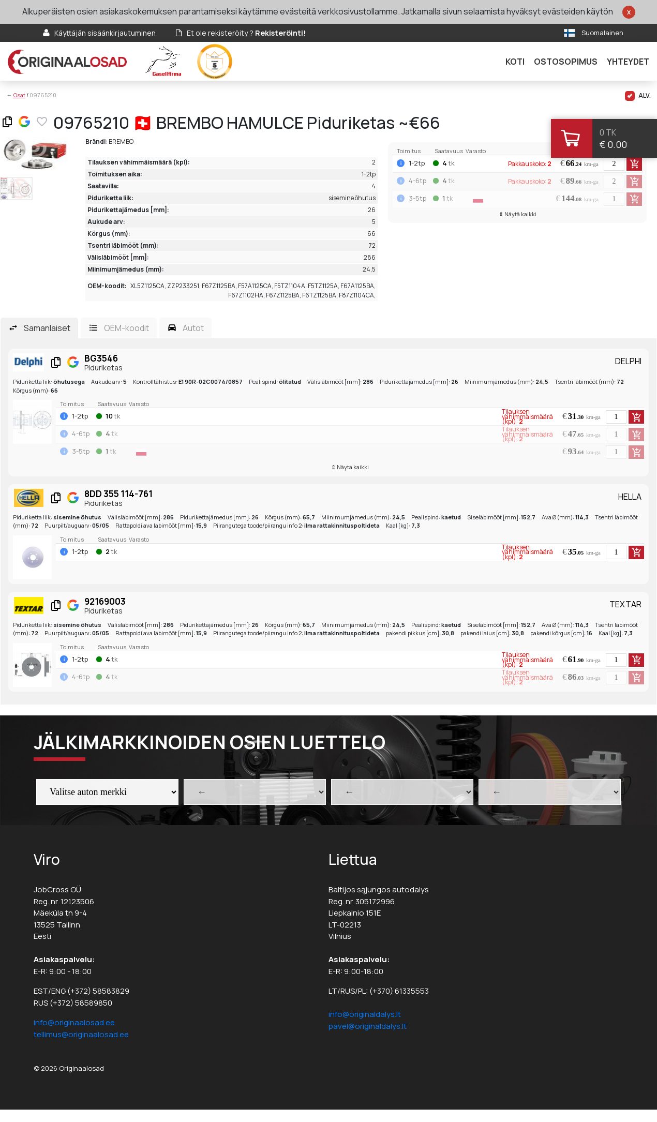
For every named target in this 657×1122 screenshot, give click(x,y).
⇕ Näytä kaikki (517, 214)
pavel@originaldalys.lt (367, 1026)
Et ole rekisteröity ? (246, 33)
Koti (515, 61)
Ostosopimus (566, 61)
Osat (19, 95)
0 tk (608, 132)
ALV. (638, 96)
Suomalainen (602, 32)
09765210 (42, 95)
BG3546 (101, 358)
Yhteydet (628, 61)
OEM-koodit (126, 328)
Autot (193, 328)
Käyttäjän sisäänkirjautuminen (105, 33)
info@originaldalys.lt (364, 1014)
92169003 (105, 601)
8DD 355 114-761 (118, 494)
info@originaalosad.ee (74, 1022)
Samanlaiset (47, 328)
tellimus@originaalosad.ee (81, 1034)
